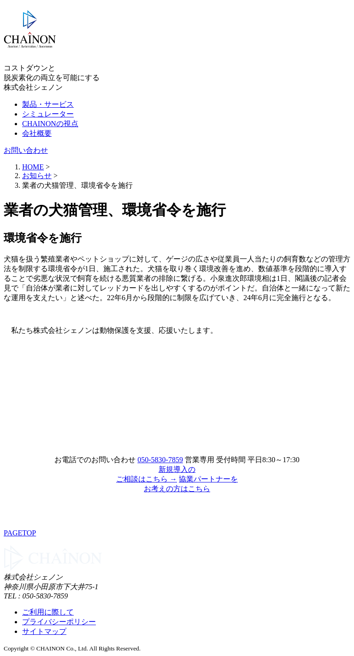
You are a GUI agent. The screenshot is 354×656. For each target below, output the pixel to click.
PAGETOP (20, 533)
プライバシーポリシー (59, 622)
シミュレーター (48, 114)
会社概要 (37, 133)
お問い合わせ (26, 150)
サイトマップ (44, 631)
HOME (33, 167)
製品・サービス (48, 104)
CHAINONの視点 (50, 124)
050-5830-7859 (160, 460)
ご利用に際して (48, 612)
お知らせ (37, 176)
